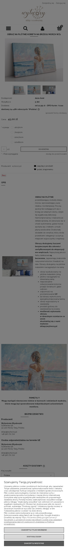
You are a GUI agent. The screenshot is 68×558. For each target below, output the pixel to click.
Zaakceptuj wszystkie (34, 543)
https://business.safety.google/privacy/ (39, 517)
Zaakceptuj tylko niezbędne (34, 530)
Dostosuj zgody (34, 537)
